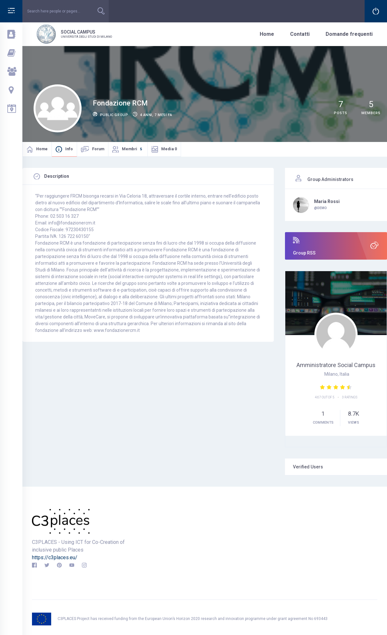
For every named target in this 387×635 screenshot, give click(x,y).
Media (169, 148)
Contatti (300, 34)
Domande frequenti (349, 34)
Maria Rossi (327, 201)
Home (267, 34)
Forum (98, 148)
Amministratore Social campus (335, 365)
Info (69, 148)
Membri (133, 148)
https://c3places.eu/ (54, 557)
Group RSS (336, 246)
